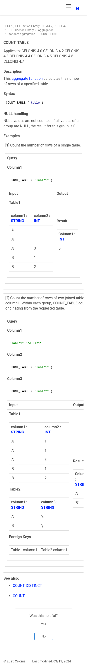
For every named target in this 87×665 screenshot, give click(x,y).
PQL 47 (62, 26)
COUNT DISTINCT (27, 585)
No (44, 636)
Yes (43, 624)
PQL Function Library (21, 30)
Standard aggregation (21, 34)
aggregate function (27, 78)
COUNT (19, 596)
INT (37, 221)
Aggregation (46, 30)
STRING (17, 221)
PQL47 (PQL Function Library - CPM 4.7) (28, 26)
